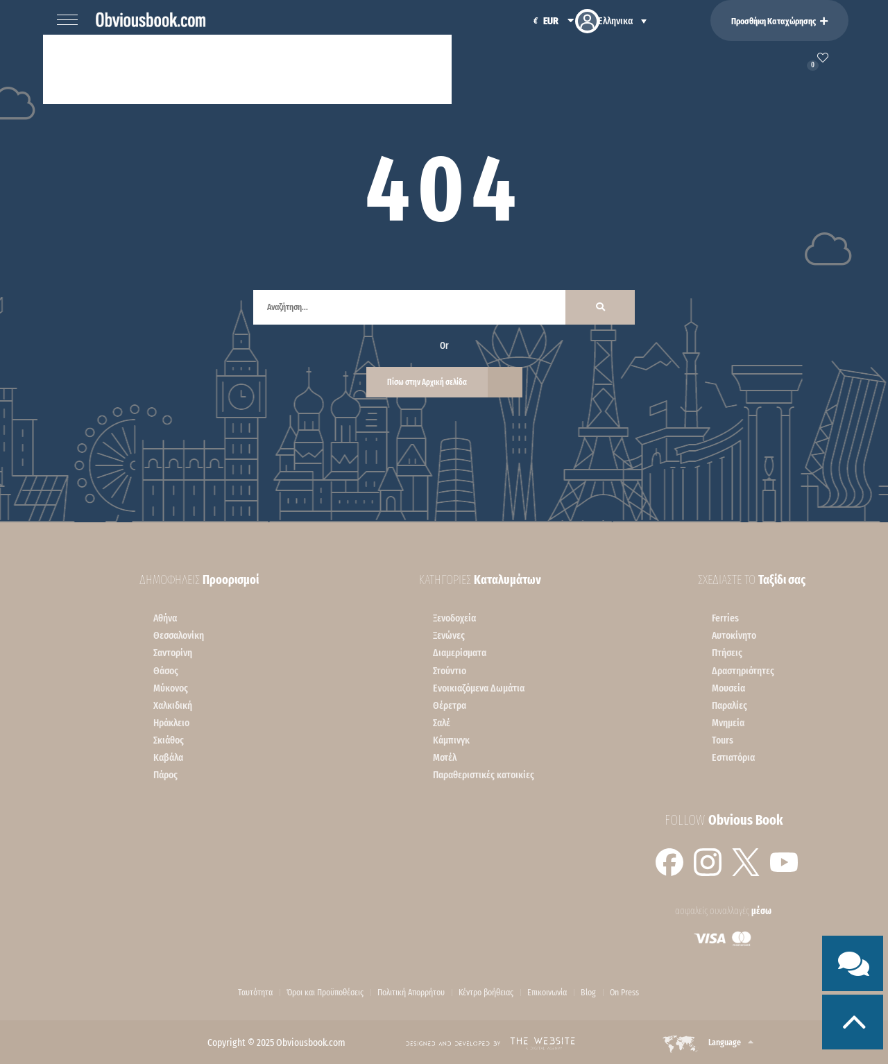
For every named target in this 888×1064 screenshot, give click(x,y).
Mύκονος (170, 688)
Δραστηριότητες (743, 670)
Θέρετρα (449, 705)
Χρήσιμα (414, 68)
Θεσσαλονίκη (178, 635)
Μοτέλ (444, 757)
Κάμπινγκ (451, 740)
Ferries (725, 618)
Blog (588, 992)
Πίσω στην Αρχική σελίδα (427, 382)
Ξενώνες (449, 635)
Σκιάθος (168, 740)
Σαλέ (441, 722)
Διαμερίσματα (459, 652)
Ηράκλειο (171, 722)
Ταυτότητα (255, 992)
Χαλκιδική (172, 705)
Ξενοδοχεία (454, 618)
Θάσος (165, 670)
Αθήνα (165, 618)
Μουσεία (728, 688)
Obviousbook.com (310, 1042)
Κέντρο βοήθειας (486, 992)
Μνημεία (728, 722)
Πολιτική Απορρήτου (411, 992)
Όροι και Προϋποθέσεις (325, 992)
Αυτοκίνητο (734, 635)
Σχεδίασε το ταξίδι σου (297, 68)
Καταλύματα (103, 68)
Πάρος (165, 774)
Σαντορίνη (172, 652)
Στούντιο (449, 670)
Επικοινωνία (547, 992)
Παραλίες (729, 705)
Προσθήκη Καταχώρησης (779, 21)
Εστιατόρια (733, 757)
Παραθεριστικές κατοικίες (483, 774)
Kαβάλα (168, 757)
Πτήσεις (727, 652)
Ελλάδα (182, 68)
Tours (722, 740)
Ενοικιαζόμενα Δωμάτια (478, 688)
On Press (624, 992)
